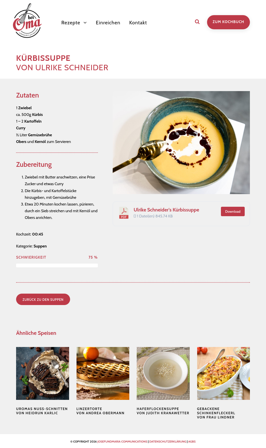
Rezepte (70, 23)
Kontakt (138, 23)
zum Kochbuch (228, 22)
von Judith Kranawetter (163, 411)
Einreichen (108, 23)
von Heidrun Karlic (42, 411)
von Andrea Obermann (101, 411)
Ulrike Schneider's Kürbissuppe (166, 210)
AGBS (192, 441)
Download (232, 211)
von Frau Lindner (216, 413)
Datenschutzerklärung (167, 441)
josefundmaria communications (122, 441)
